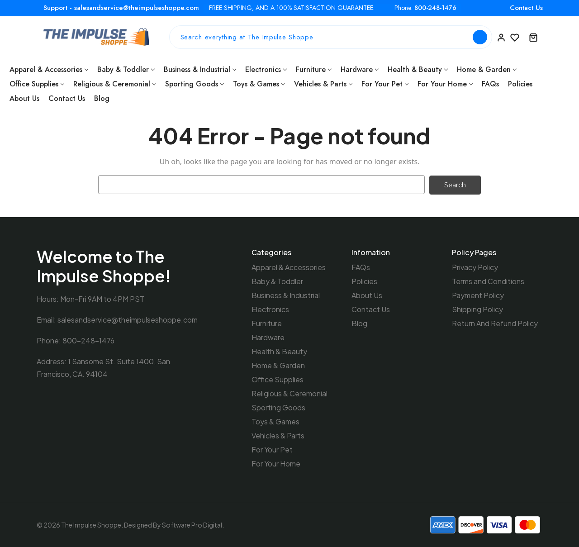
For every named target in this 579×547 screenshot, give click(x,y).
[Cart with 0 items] (533, 37)
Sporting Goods (194, 84)
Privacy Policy (475, 266)
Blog (101, 98)
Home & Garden (487, 69)
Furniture (314, 69)
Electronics (266, 69)
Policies (520, 84)
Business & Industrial (200, 69)
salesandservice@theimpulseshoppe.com (127, 319)
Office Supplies (36, 84)
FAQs (490, 84)
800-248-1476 (435, 8)
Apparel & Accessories (48, 69)
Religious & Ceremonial (114, 84)
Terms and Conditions (488, 280)
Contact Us (526, 8)
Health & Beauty (418, 69)
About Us (24, 98)
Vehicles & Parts (323, 84)
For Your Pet (384, 84)
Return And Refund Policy (495, 323)
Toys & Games (259, 84)
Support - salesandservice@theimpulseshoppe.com (121, 8)
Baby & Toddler (126, 69)
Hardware (360, 69)
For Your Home (445, 84)
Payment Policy (478, 295)
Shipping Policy (477, 309)
